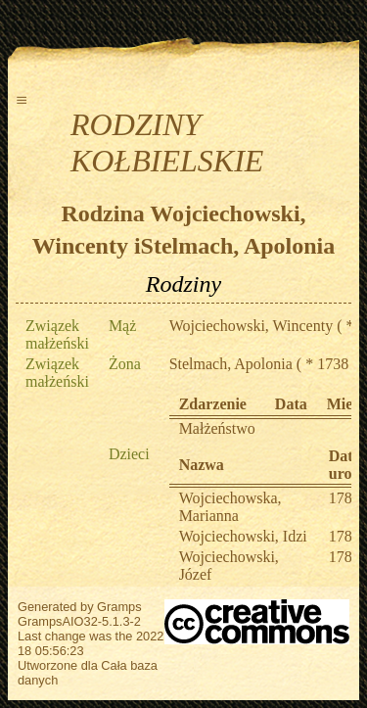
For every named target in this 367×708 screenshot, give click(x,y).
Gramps (119, 606)
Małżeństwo (217, 428)
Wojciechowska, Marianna (230, 507)
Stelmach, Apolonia (231, 363)
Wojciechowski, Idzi (243, 536)
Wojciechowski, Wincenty (251, 325)
